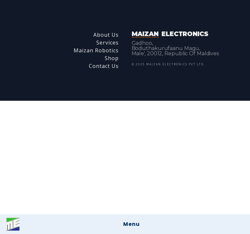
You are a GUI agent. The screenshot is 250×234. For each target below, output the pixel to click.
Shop (112, 58)
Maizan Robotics (96, 50)
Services (107, 42)
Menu (131, 224)
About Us (106, 34)
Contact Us (104, 66)
